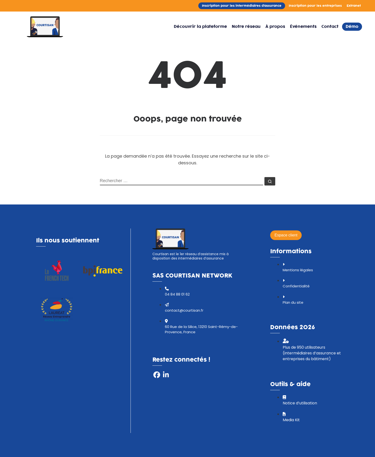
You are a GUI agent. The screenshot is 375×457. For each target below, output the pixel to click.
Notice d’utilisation (300, 403)
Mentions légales (298, 269)
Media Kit (291, 420)
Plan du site (293, 302)
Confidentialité (296, 286)
